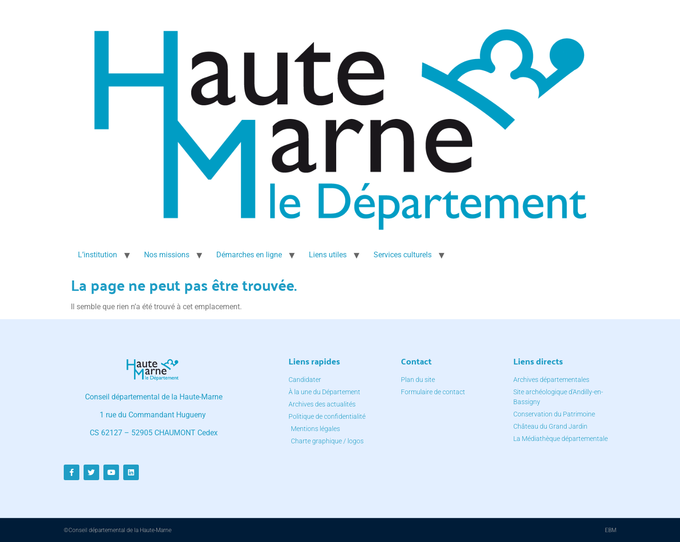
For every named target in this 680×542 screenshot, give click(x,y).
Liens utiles (328, 254)
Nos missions (166, 254)
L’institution (97, 254)
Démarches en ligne (249, 254)
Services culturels (403, 254)
